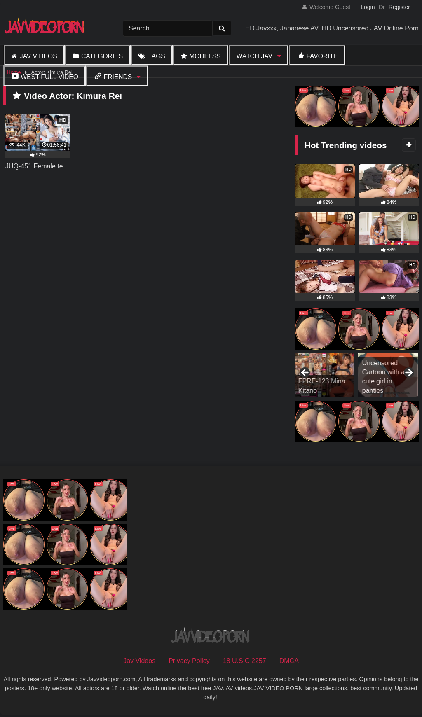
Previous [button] (305, 373)
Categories (102, 56)
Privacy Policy (189, 660)
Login (368, 7)
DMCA (289, 660)
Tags (156, 56)
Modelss (204, 56)
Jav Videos (38, 56)
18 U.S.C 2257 (244, 660)
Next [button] (408, 373)
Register (399, 7)
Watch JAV (254, 56)
